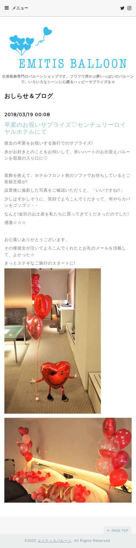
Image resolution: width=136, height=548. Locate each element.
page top (117, 530)
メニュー (16, 8)
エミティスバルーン (55, 541)
